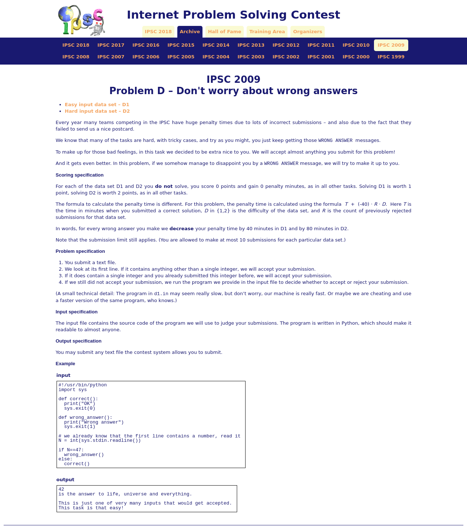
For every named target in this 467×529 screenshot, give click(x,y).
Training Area (267, 31)
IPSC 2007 (110, 56)
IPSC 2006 (145, 56)
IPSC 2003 (251, 56)
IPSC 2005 (180, 56)
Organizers (307, 31)
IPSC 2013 (251, 45)
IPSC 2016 (145, 45)
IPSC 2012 (286, 45)
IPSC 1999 (391, 56)
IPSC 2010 (356, 45)
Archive (190, 31)
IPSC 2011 (321, 45)
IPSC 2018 (158, 31)
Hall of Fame (224, 31)
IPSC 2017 (110, 45)
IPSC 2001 (321, 56)
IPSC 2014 (215, 45)
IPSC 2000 (356, 56)
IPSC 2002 (286, 56)
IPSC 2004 (215, 56)
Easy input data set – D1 (97, 104)
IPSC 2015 (180, 45)
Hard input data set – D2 (97, 111)
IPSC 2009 (391, 45)
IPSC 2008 (75, 56)
